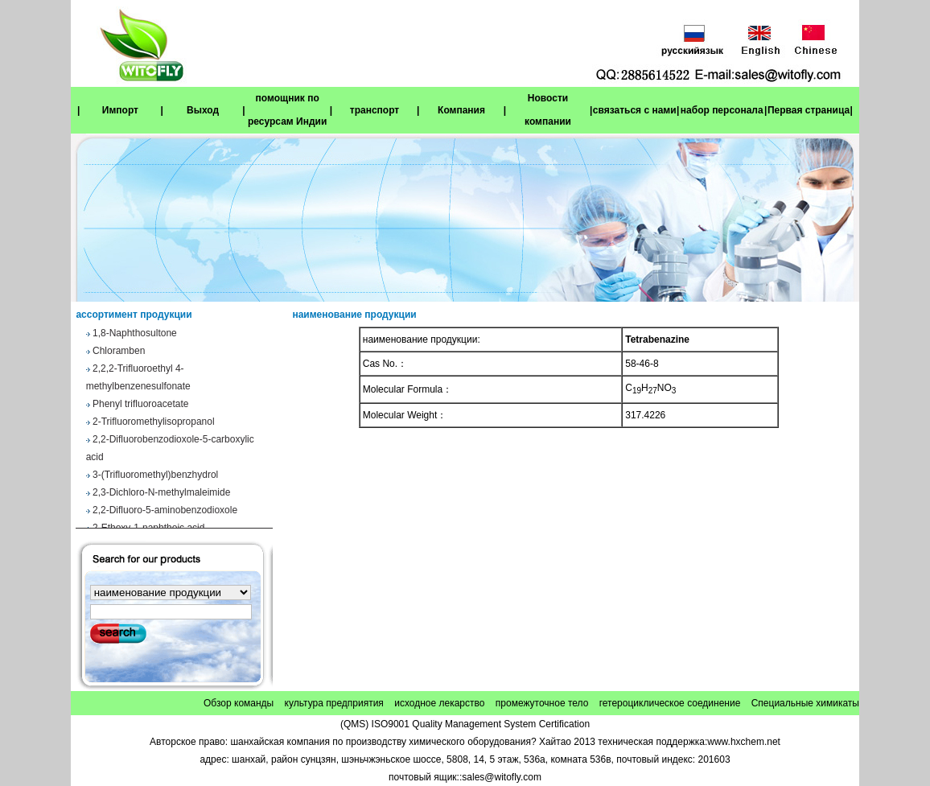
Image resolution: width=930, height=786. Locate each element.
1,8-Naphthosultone (135, 335)
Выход (203, 110)
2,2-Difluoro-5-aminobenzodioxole (165, 512)
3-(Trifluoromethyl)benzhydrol (155, 477)
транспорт (374, 110)
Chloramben (119, 353)
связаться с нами (635, 110)
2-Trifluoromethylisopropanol (154, 424)
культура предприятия (334, 703)
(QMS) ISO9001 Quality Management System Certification (465, 724)
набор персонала (722, 110)
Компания (461, 110)
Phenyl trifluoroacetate (140, 406)
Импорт (120, 110)
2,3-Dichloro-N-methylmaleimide (161, 494)
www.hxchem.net (743, 741)
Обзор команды (239, 703)
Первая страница (808, 110)
